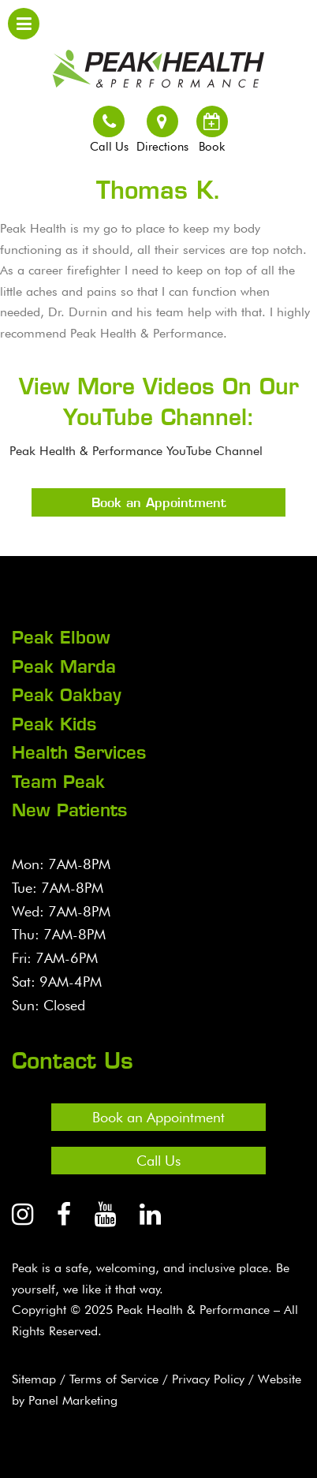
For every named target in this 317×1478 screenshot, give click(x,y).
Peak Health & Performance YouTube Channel (136, 450)
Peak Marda (64, 666)
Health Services (79, 752)
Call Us (109, 130)
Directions (162, 130)
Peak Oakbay (66, 695)
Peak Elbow (61, 637)
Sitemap (34, 1379)
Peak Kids (54, 724)
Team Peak (58, 782)
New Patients (69, 810)
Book (212, 130)
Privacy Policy (208, 1379)
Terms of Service (113, 1379)
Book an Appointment (158, 502)
